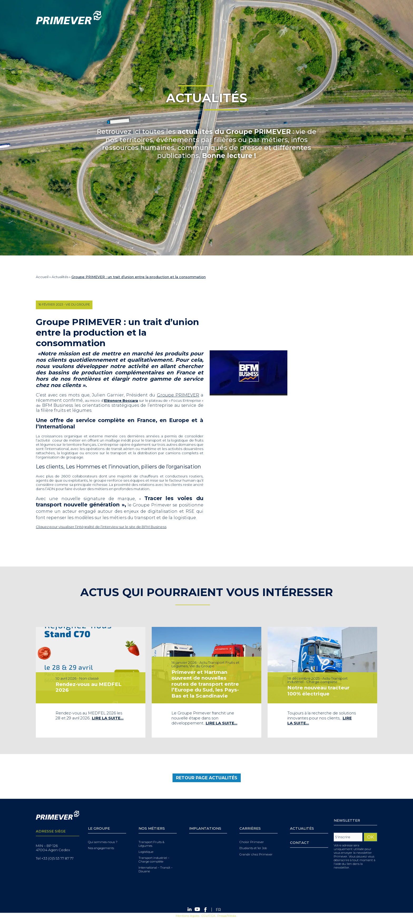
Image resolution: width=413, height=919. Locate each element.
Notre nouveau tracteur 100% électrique (318, 690)
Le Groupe (99, 821)
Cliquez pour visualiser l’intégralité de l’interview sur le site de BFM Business (97, 527)
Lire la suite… (107, 716)
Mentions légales (187, 915)
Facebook (357, 17)
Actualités (60, 277)
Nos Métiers (152, 821)
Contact (299, 835)
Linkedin (342, 17)
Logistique (146, 844)
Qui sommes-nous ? (102, 834)
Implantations (205, 821)
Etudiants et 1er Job (253, 840)
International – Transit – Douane (156, 861)
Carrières (250, 821)
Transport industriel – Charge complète (154, 852)
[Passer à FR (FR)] (218, 910)
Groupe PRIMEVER (175, 395)
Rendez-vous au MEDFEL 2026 (88, 687)
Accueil (42, 277)
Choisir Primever (251, 834)
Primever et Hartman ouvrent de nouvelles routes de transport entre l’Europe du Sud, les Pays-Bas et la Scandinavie (205, 684)
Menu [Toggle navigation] (6, 42)
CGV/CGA (208, 915)
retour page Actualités (206, 780)
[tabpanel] (91, 682)
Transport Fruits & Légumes (151, 836)
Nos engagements (101, 840)
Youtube (349, 17)
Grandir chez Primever (256, 846)
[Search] (302, 17)
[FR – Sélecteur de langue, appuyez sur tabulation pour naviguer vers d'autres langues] (367, 17)
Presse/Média (226, 915)
